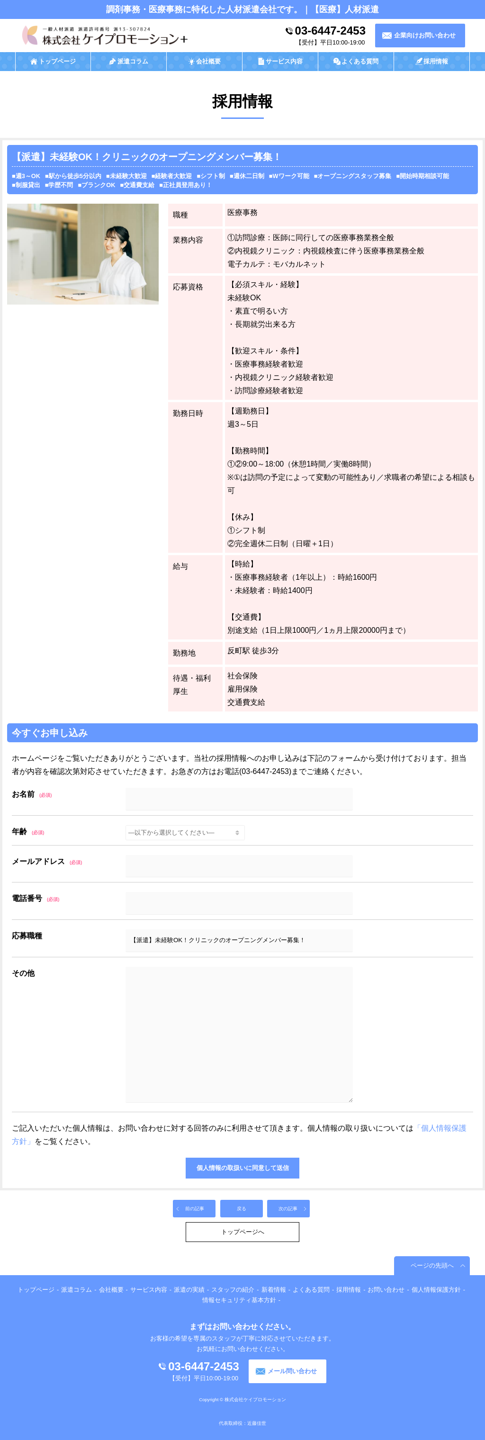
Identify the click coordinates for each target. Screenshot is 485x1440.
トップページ (36, 1289)
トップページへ (242, 1231)
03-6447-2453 (330, 30)
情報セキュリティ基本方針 (239, 1300)
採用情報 (348, 1289)
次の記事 (287, 1208)
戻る (241, 1208)
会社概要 (111, 1289)
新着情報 (273, 1289)
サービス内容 (148, 1289)
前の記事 (194, 1208)
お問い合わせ (386, 1289)
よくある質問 (311, 1289)
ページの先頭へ (432, 1265)
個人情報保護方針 (436, 1289)
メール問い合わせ (292, 1371)
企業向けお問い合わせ (425, 35)
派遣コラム (76, 1289)
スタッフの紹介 (232, 1289)
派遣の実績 (189, 1289)
